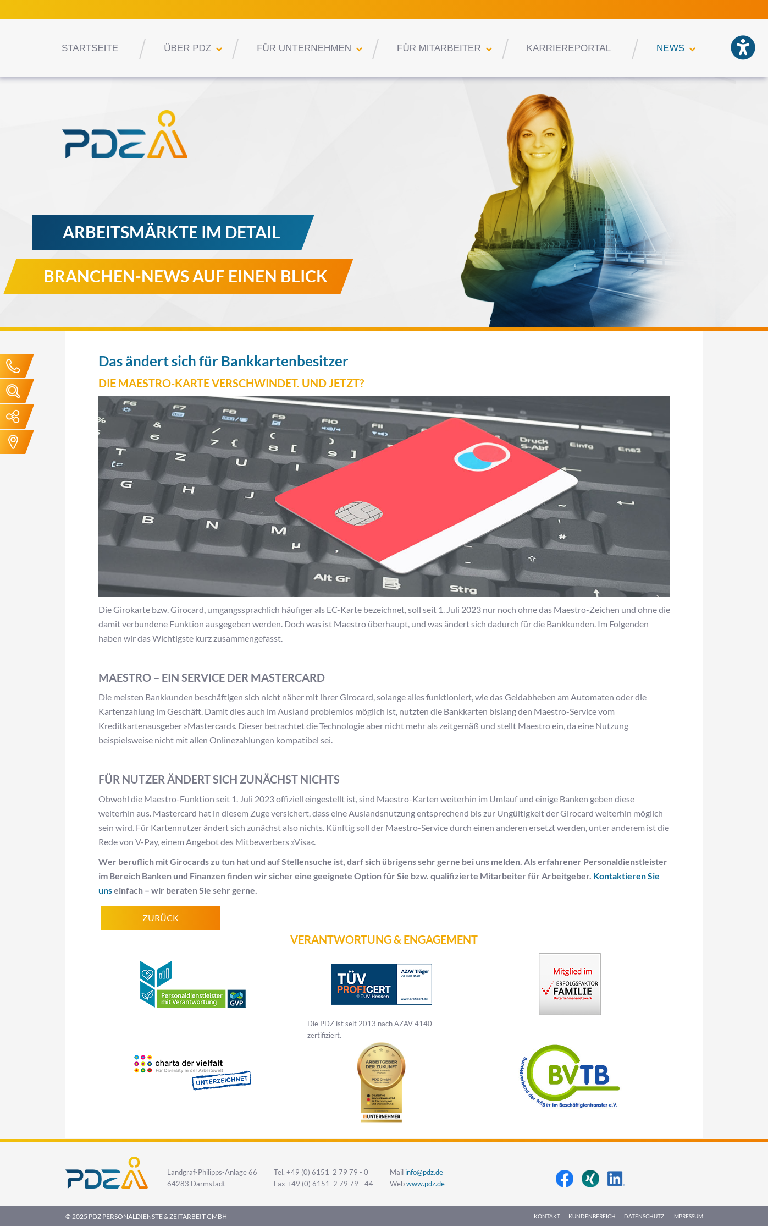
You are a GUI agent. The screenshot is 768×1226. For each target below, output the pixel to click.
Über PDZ (187, 48)
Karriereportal (569, 48)
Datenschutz (644, 1216)
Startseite (90, 48)
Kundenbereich (592, 1216)
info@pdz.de (424, 1172)
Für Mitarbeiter (439, 48)
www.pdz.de (425, 1184)
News (670, 48)
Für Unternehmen (304, 48)
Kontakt (547, 1216)
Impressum (687, 1216)
